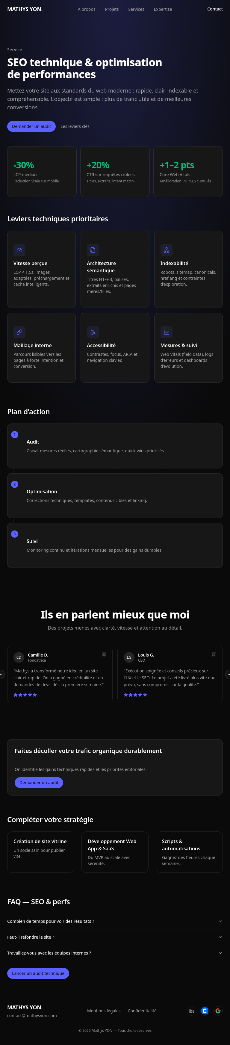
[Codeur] (205, 1011)
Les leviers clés (75, 126)
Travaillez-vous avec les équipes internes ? (115, 953)
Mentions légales (104, 1011)
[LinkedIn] (191, 1011)
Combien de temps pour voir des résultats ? (115, 921)
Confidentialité (142, 1011)
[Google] (218, 1011)
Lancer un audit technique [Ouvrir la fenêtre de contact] (38, 973)
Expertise (163, 9)
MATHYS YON (25, 9)
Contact (215, 9)
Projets (112, 9)
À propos (87, 9)
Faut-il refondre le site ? (115, 937)
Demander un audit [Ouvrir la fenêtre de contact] (31, 126)
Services (136, 9)
